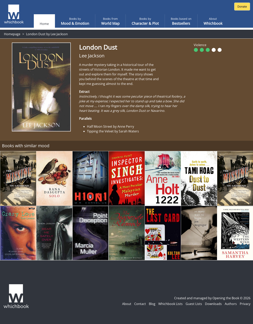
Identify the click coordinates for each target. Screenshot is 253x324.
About (126, 304)
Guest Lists (194, 304)
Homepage (12, 34)
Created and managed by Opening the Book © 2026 (212, 298)
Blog (152, 304)
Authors (231, 304)
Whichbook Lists (170, 304)
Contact (140, 304)
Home (44, 24)
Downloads (213, 304)
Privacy (245, 304)
